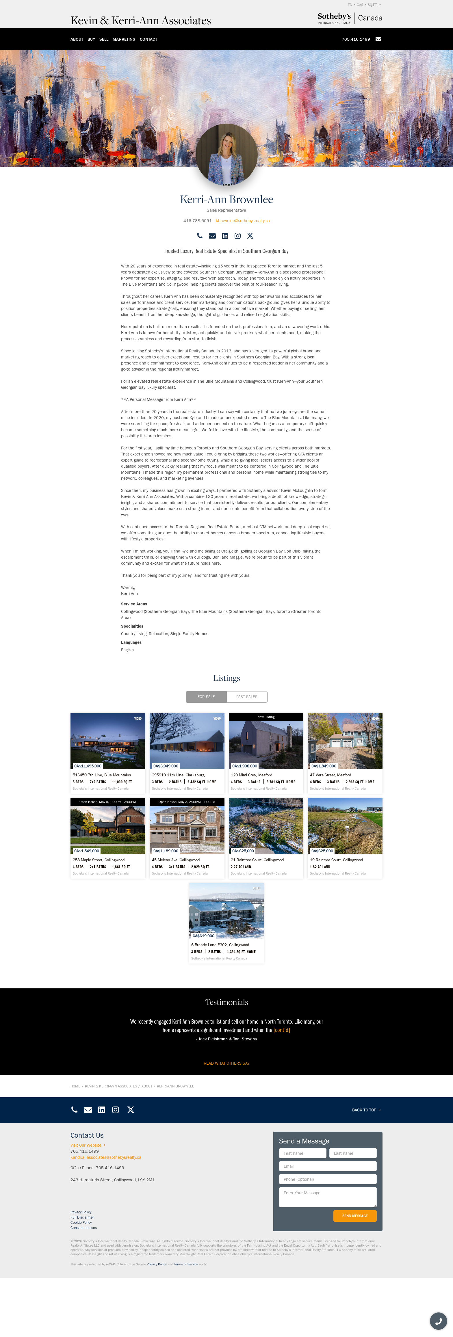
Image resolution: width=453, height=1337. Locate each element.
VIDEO (163, 718)
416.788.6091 (197, 220)
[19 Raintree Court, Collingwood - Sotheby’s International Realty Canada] (226, 973)
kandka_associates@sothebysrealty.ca (105, 1217)
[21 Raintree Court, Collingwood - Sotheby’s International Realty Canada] (121, 973)
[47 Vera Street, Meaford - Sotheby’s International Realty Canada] (121, 868)
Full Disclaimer (82, 1277)
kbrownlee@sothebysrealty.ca (243, 220)
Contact (148, 39)
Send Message (355, 1275)
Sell (103, 39)
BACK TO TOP (367, 1169)
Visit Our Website (88, 1205)
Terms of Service (186, 1324)
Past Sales (246, 696)
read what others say (227, 1123)
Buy (91, 39)
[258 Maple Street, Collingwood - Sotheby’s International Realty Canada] (226, 868)
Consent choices (83, 1287)
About (76, 39)
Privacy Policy (80, 1272)
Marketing (124, 39)
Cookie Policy (81, 1282)
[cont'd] (281, 1089)
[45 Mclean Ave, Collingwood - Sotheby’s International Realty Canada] (332, 868)
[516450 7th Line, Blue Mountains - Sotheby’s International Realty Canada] (121, 763)
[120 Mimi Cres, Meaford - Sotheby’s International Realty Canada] (332, 763)
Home (75, 1146)
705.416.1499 (356, 39)
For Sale (206, 696)
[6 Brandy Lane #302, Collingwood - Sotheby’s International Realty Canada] (332, 973)
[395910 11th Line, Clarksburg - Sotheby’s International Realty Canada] (226, 763)
